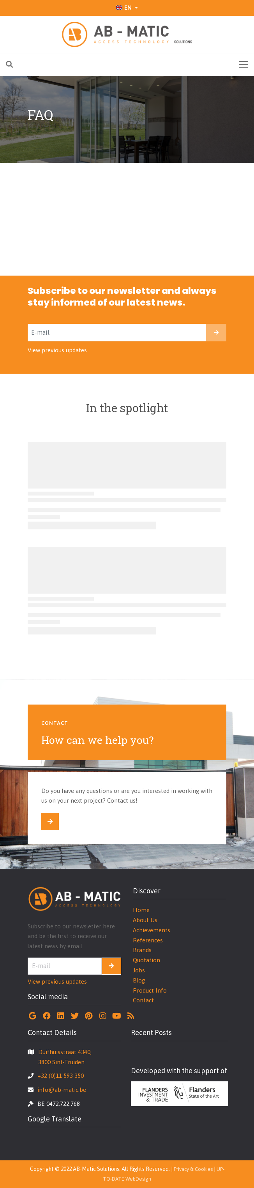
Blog (139, 980)
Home (141, 910)
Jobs (139, 970)
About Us (145, 920)
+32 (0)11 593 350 (60, 1075)
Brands (142, 950)
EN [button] (124, 7)
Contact (143, 1000)
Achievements (151, 930)
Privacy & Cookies (193, 1169)
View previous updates (57, 350)
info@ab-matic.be (61, 1089)
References (148, 940)
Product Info (150, 990)
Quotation (146, 960)
